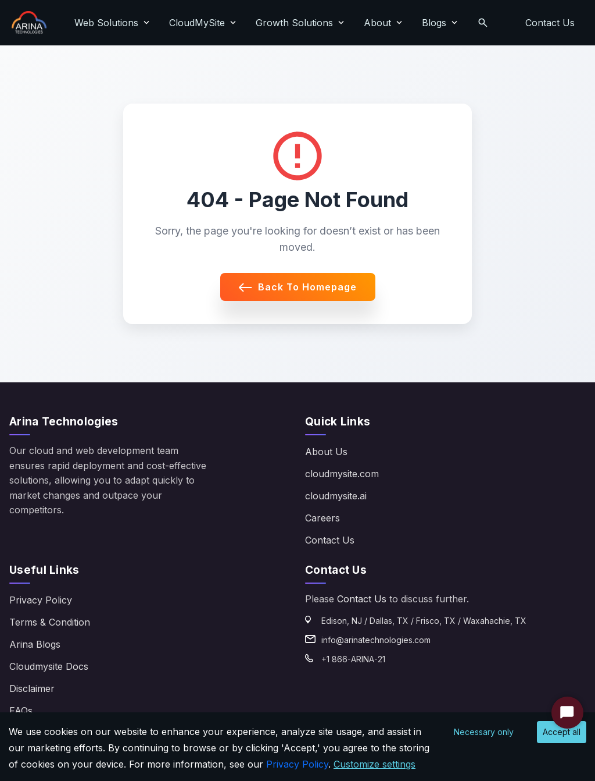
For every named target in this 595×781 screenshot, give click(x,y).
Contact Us (550, 23)
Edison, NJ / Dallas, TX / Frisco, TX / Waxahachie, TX (423, 621)
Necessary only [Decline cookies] (484, 732)
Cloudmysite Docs (48, 666)
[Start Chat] (567, 713)
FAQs (21, 710)
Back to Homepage (298, 287)
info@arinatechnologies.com (376, 640)
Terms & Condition (49, 622)
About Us (326, 451)
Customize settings (374, 764)
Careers (322, 518)
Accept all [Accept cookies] (561, 732)
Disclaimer (32, 688)
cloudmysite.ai (336, 496)
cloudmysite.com (342, 474)
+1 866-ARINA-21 (353, 659)
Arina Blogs (34, 644)
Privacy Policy (40, 600)
